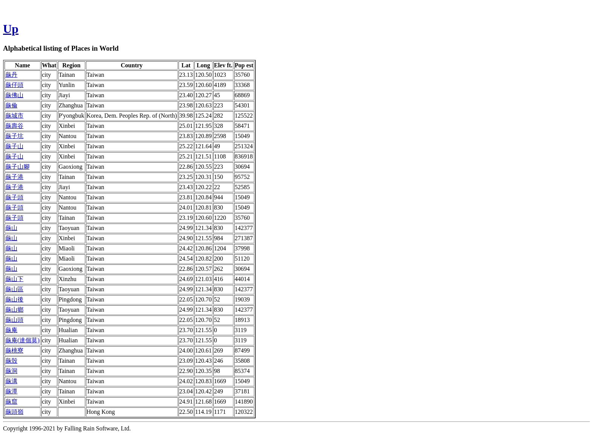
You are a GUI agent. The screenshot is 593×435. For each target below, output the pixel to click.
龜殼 (11, 360)
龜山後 (14, 299)
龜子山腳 (17, 166)
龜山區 (14, 289)
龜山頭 (14, 320)
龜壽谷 (14, 126)
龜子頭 (14, 197)
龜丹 (11, 74)
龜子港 (14, 177)
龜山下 (14, 279)
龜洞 (11, 371)
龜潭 (11, 391)
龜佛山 (14, 95)
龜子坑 (14, 136)
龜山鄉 (14, 309)
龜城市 (14, 115)
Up (11, 29)
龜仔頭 (14, 85)
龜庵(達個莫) (22, 340)
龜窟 (11, 401)
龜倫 (11, 105)
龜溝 (11, 381)
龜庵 (11, 330)
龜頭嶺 (14, 412)
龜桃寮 (14, 350)
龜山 (11, 228)
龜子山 (14, 146)
